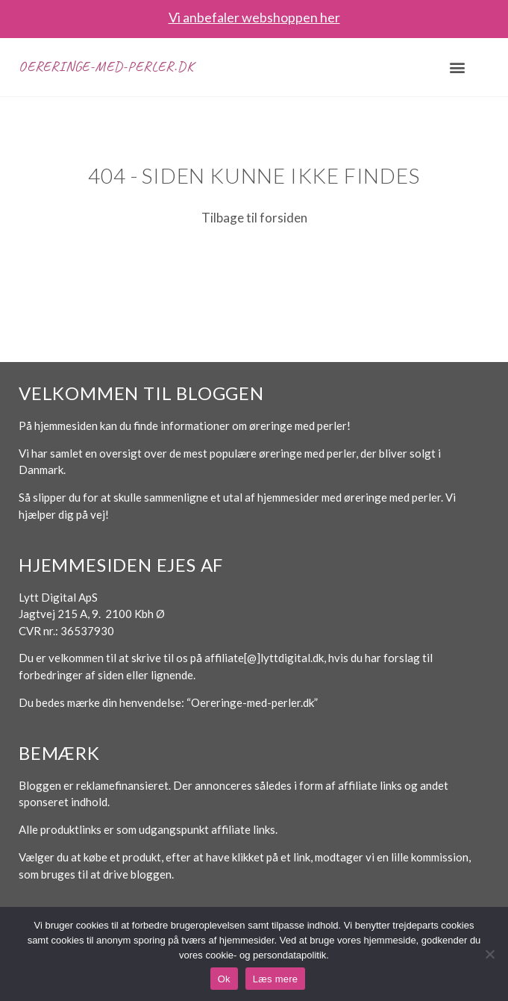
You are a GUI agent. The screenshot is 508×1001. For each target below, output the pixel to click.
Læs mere (275, 979)
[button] (457, 66)
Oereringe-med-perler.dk (106, 66)
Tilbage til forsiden (254, 217)
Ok (224, 979)
